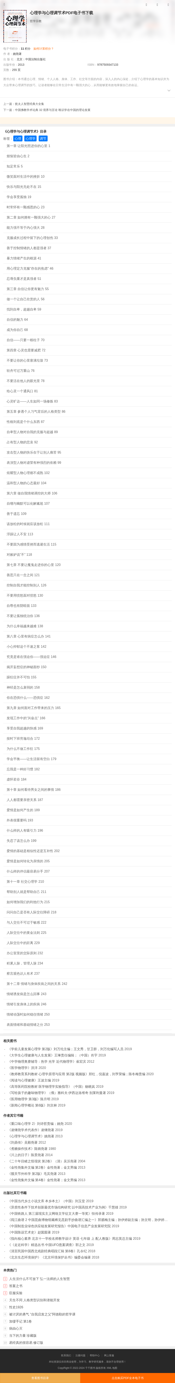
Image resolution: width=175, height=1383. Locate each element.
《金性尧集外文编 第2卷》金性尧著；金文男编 (42, 1167)
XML (109, 1368)
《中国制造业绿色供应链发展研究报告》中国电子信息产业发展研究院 (59, 1226)
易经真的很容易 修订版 (26, 1342)
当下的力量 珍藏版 (23, 1335)
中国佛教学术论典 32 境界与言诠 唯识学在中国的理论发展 (52, 110)
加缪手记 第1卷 (20, 1321)
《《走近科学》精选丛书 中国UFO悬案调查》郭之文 (46, 1245)
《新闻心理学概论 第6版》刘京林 (32, 1105)
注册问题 (80, 1355)
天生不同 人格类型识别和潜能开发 (34, 1300)
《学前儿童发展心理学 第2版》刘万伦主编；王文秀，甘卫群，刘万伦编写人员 (65, 1049)
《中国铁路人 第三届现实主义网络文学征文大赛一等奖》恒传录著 (56, 1213)
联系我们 (66, 1355)
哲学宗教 (36, 21)
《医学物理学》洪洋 (23, 1068)
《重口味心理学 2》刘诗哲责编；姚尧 (36, 1123)
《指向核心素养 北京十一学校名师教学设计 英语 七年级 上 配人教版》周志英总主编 (70, 1238)
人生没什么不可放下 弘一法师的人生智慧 (39, 1279)
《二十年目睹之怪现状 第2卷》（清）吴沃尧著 (42, 1161)
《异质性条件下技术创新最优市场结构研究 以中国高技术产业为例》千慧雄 (63, 1207)
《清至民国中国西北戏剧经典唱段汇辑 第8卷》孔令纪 (47, 1251)
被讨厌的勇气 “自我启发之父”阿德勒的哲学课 (42, 1314)
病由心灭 (15, 1328)
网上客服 (109, 1355)
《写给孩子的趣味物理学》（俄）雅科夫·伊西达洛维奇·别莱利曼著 (57, 1093)
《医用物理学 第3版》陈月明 (29, 1099)
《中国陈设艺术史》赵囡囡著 (29, 1232)
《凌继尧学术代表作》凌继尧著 (31, 1130)
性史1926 (16, 1307)
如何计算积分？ (43, 48)
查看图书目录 (40, 1378)
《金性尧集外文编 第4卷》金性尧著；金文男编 (42, 1180)
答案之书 (15, 1286)
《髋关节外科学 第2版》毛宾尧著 (32, 1174)
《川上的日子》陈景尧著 (26, 1155)
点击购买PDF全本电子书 (128, 1378)
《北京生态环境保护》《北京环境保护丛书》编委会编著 (49, 1257)
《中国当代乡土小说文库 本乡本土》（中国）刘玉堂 (46, 1201)
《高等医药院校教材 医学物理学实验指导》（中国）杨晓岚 (51, 1086)
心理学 (31, 138)
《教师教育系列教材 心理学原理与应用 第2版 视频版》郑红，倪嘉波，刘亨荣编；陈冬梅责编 (76, 1074)
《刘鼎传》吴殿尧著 (23, 1142)
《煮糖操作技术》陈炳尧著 (28, 1148)
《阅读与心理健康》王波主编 (29, 1080)
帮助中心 (95, 1355)
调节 (43, 138)
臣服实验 (15, 1293)
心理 (18, 138)
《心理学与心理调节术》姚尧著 (31, 1136)
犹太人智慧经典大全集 (29, 104)
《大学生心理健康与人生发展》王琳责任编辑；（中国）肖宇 (52, 1055)
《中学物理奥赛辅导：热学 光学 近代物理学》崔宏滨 (47, 1061)
